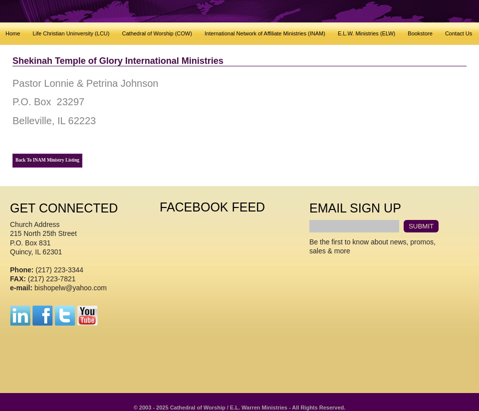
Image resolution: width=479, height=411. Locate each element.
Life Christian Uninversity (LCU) (70, 33)
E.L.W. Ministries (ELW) (366, 33)
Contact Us (458, 33)
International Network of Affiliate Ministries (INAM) (265, 33)
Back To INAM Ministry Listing (47, 160)
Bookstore (420, 33)
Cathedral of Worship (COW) (157, 33)
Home (12, 33)
